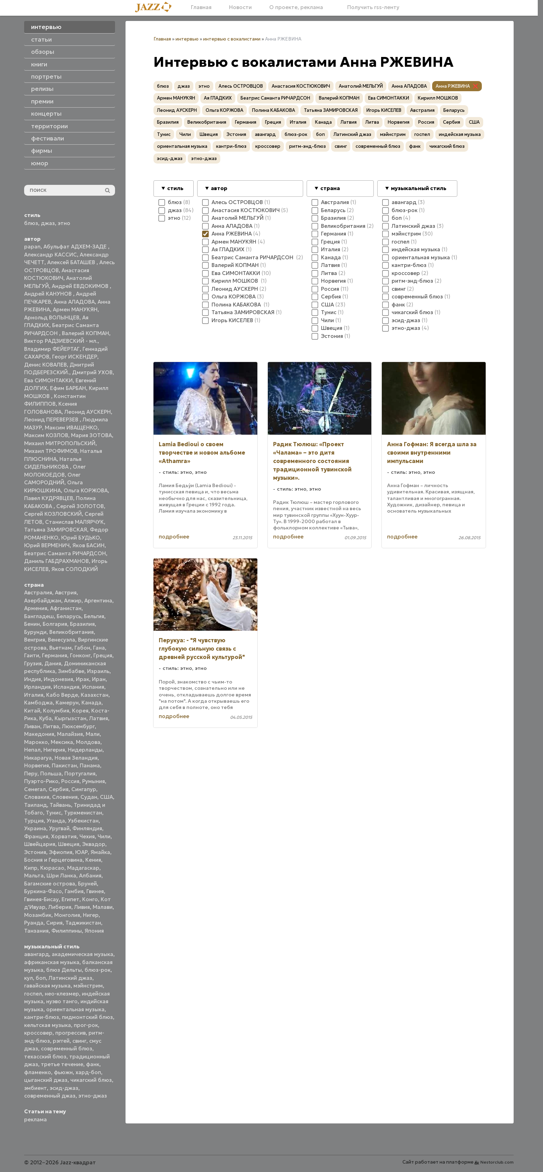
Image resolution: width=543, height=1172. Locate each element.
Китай (32, 710)
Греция (102, 655)
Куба (45, 718)
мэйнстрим (88, 985)
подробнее (174, 536)
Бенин (32, 624)
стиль (175, 188)
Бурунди (35, 632)
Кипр (30, 867)
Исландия (66, 686)
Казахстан (94, 695)
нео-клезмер (62, 993)
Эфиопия (60, 852)
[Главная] (156, 7)
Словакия (36, 797)
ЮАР (81, 852)
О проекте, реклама (296, 7)
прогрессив (70, 1032)
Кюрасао (52, 867)
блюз (31, 223)
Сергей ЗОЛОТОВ (80, 506)
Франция (36, 836)
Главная (201, 7)
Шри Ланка (61, 875)
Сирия (54, 922)
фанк (92, 1064)
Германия (54, 655)
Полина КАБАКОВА (273, 110)
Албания (90, 875)
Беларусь (69, 616)
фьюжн (63, 1072)
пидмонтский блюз (87, 1017)
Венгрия (34, 639)
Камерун (67, 702)
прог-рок (86, 1025)
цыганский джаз (45, 1080)
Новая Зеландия (76, 757)
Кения (93, 859)
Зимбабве (71, 671)
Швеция (68, 844)
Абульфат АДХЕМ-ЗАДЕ (75, 246)
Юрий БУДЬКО (80, 537)
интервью (187, 39)
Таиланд (35, 805)
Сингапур (83, 789)
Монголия (67, 915)
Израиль (98, 671)
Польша (51, 773)
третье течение (62, 1064)
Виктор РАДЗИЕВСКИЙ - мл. (61, 341)
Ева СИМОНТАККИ (48, 380)
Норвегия (36, 765)
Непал (32, 749)
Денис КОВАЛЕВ (45, 364)
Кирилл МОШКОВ (438, 98)
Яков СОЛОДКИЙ (74, 569)
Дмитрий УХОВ (92, 372)
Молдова (88, 742)
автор (219, 188)
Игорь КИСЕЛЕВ (383, 110)
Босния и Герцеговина (53, 859)
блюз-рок (97, 970)
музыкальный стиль (418, 188)
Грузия (33, 663)
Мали (93, 734)
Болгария (55, 624)
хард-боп (88, 1072)
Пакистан (64, 765)
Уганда (56, 820)
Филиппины (66, 930)
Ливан (32, 726)
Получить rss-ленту (370, 7)
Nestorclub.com (497, 1162)
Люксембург (78, 726)
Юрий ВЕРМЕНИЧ (47, 545)
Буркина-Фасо (43, 891)
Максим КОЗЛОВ (46, 435)
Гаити (31, 655)
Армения (35, 608)
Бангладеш (39, 616)
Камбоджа (38, 702)
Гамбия (74, 891)
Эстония (35, 852)
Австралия (38, 592)
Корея (80, 710)
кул (28, 978)
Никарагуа (38, 757)
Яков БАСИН (88, 545)
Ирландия (37, 686)
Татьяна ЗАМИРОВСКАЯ (55, 529)
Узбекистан (83, 820)
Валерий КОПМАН (85, 333)
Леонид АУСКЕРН (87, 411)
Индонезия (58, 679)
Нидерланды (85, 749)
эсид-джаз (64, 1088)
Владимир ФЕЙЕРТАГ (52, 349)
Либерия (59, 907)
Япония (94, 930)
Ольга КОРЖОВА (86, 490)
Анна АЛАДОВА (74, 301)
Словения (65, 797)
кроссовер (38, 1032)
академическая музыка (82, 954)
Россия (70, 781)
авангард (36, 954)
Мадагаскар (83, 867)
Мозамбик (37, 915)
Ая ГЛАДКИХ (218, 98)
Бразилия (82, 624)
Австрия (66, 592)
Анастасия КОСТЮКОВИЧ (301, 86)
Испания (93, 686)
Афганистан (65, 608)
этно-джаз (92, 1095)
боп (41, 978)
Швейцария (39, 844)
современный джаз (50, 1095)
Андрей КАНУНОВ (48, 293)
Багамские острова (49, 883)
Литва (51, 726)
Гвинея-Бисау (41, 899)
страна (330, 188)
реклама (35, 1119)
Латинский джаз (70, 978)
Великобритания (71, 632)
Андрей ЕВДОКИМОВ (81, 286)
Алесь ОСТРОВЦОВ (241, 86)
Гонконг (80, 655)
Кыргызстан (70, 718)
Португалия (79, 773)
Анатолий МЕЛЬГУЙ (361, 86)
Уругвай (59, 828)
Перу (30, 773)
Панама (90, 765)
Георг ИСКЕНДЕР (74, 356)
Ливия (82, 907)
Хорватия (64, 836)
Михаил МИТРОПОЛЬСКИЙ (59, 443)
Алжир (72, 600)
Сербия (59, 789)
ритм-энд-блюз (307, 146)
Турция (34, 820)
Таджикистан (83, 922)
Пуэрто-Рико (41, 781)
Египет (70, 899)
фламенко (37, 1072)
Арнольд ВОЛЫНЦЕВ (51, 317)
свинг (79, 1040)
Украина (35, 828)
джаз (48, 223)
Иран (99, 679)
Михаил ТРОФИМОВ (50, 451)
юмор (39, 163)
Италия (33, 695)
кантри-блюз (41, 1017)
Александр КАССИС (50, 254)
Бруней (87, 883)
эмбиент (35, 1088)
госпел (33, 993)
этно (64, 223)
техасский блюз (45, 1056)
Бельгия (94, 616)
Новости (240, 7)
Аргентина (98, 600)
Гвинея (95, 891)
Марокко (36, 742)
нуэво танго (62, 1001)
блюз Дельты (64, 970)
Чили (104, 836)
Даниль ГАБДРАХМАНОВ (56, 561)
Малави (103, 907)
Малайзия (70, 734)
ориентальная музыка (75, 1009)
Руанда (33, 922)
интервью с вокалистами (231, 39)
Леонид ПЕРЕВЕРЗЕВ (52, 419)
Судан (88, 797)
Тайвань (60, 805)
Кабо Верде (62, 695)
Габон (82, 647)
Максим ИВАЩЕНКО (71, 427)
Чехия (87, 836)
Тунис (53, 812)
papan (32, 246)
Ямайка (100, 852)
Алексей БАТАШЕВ (72, 262)
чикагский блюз (91, 1080)
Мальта (34, 875)
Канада (91, 702)
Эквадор (93, 844)
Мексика (62, 742)
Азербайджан (42, 600)
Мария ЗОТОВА (91, 435)
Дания (52, 663)
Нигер (91, 915)
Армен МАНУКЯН (75, 309)
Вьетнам (60, 647)
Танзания (36, 930)
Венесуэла (61, 639)
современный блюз (66, 1048)
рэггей (61, 1040)
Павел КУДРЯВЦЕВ (48, 498)
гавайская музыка (47, 985)
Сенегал (35, 789)
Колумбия (56, 710)
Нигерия (54, 749)
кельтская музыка (47, 1025)
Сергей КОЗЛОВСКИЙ (53, 514)
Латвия (98, 718)
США (106, 797)
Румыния (93, 781)
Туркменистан (83, 812)
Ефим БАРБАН (68, 388)
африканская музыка (51, 962)
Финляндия (87, 828)
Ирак (82, 679)
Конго (90, 899)
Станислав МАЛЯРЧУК (74, 522)
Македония (39, 734)
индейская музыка (460, 134)
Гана (99, 647)
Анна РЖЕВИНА (453, 86)
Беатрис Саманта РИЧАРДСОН (65, 553)
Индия (32, 679)
